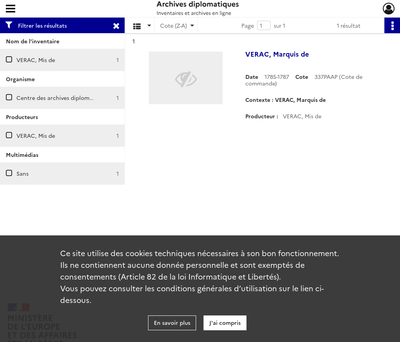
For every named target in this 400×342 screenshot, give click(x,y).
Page (247, 25)
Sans (22, 173)
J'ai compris (225, 322)
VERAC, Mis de (35, 60)
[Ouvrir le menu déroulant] (10, 9)
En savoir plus (172, 322)
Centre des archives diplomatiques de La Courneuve (85, 98)
